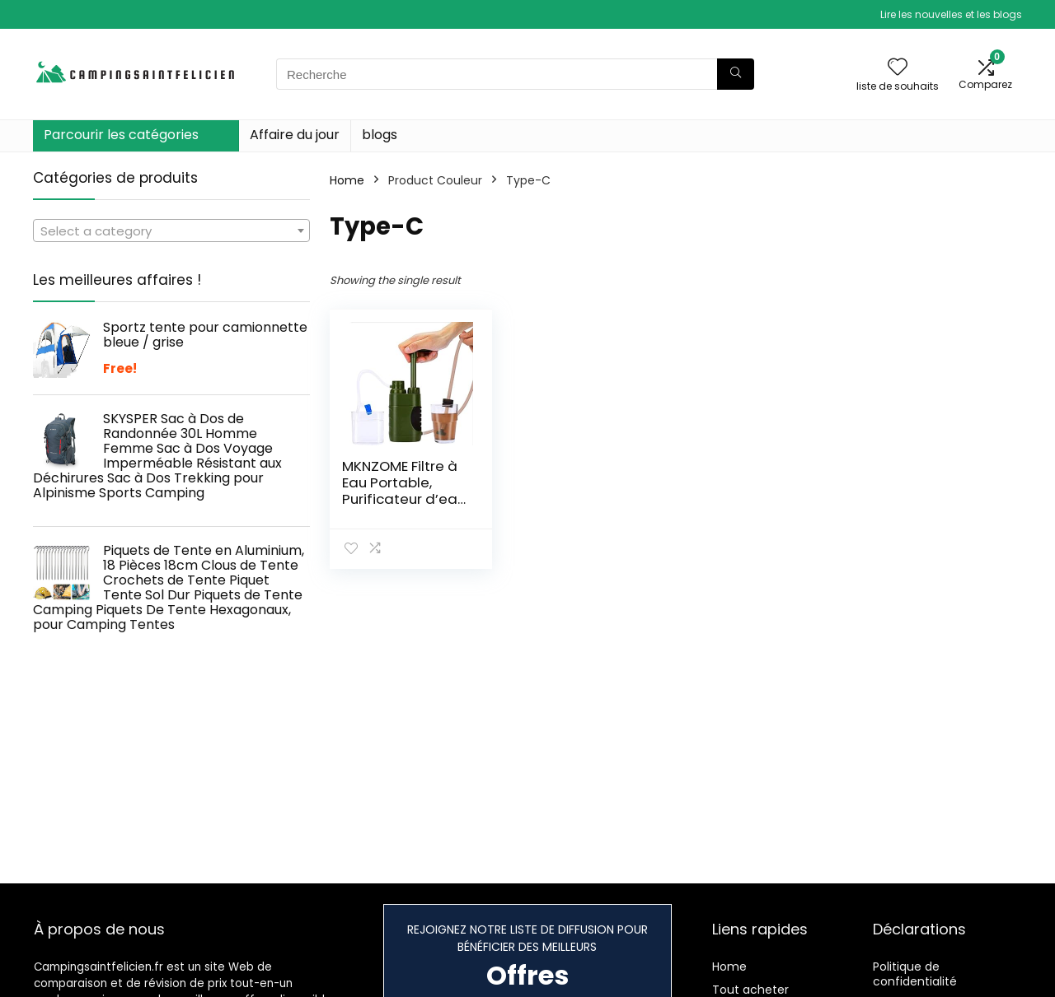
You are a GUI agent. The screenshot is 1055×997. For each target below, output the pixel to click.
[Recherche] (735, 74)
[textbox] (171, 231)
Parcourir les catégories (121, 134)
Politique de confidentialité (915, 974)
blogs (379, 134)
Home (347, 180)
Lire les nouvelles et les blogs (951, 14)
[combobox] (171, 230)
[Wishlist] (897, 68)
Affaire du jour (295, 134)
